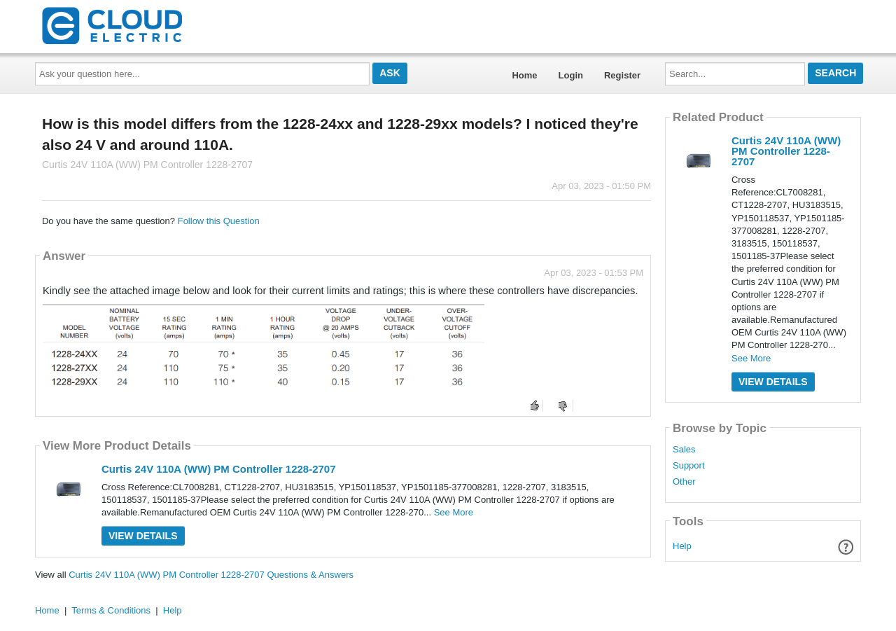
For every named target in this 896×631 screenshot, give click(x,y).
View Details (143, 535)
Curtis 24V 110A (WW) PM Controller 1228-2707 (219, 469)
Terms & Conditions (110, 610)
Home (524, 75)
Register (622, 75)
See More (453, 512)
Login (571, 75)
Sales (684, 450)
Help (682, 546)
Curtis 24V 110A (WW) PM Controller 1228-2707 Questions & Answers (211, 574)
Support (689, 466)
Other (684, 482)
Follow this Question (219, 221)
